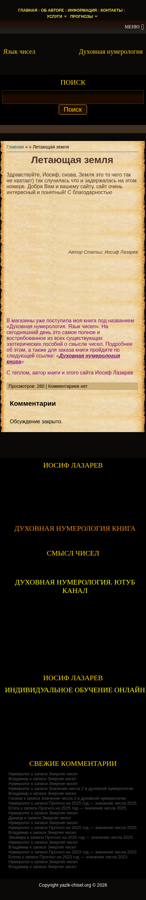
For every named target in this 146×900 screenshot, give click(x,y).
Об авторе (52, 10)
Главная (27, 10)
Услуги (54, 16)
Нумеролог (19, 773)
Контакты (112, 10)
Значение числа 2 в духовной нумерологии (91, 788)
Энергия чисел (63, 773)
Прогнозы (81, 16)
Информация (82, 10)
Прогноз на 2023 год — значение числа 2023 (93, 852)
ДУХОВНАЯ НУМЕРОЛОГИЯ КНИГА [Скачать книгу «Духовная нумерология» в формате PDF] (75, 528)
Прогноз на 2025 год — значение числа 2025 (93, 803)
